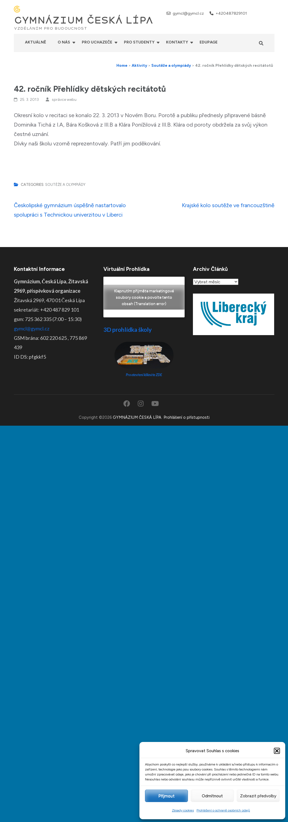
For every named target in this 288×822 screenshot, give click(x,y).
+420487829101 (231, 13)
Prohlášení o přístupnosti (187, 417)
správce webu (64, 99)
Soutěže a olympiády (65, 185)
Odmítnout (212, 795)
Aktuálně (35, 42)
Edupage (209, 42)
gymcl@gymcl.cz (188, 13)
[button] (277, 751)
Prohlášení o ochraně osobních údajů (223, 810)
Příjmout (166, 795)
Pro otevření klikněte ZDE (144, 375)
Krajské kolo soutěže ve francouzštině (228, 205)
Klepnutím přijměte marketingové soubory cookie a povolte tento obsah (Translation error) (144, 297)
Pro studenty (139, 42)
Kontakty (177, 42)
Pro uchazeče (97, 42)
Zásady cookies (183, 810)
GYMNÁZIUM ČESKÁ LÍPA (83, 20)
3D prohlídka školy (127, 329)
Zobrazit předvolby (258, 795)
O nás (64, 42)
